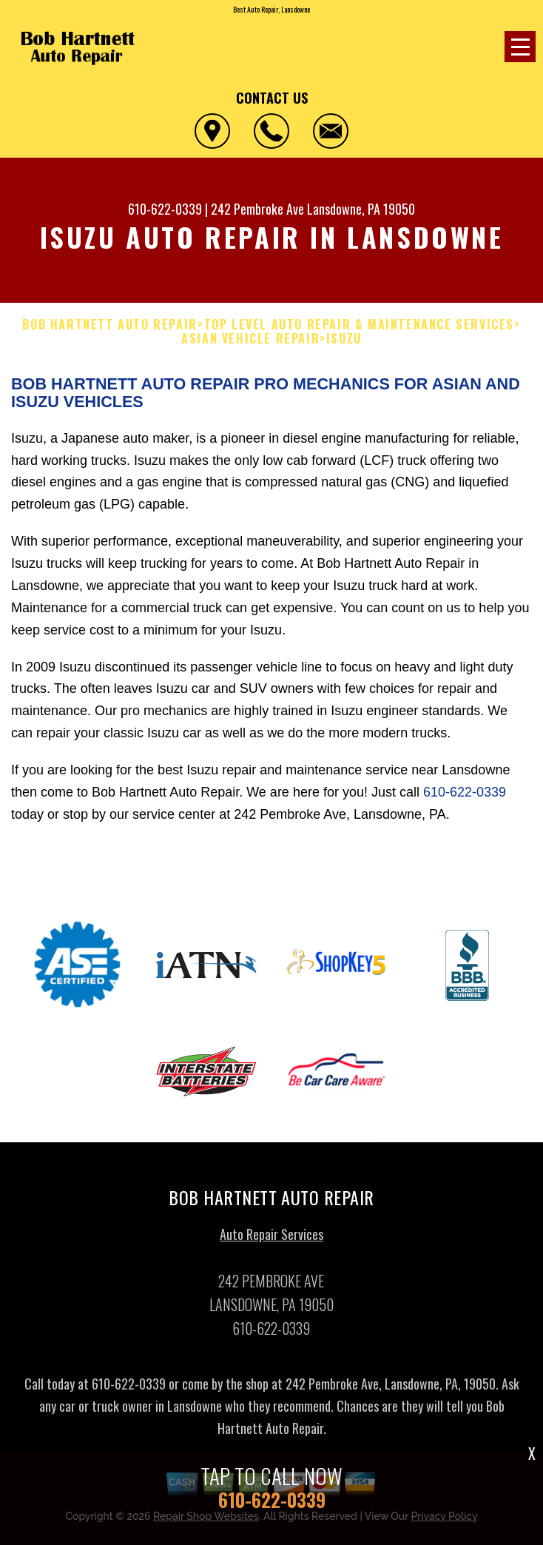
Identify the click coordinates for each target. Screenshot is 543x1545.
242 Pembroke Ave (257, 208)
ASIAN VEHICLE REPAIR (250, 339)
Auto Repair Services (271, 1238)
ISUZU (344, 339)
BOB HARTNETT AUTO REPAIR (109, 325)
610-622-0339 (165, 208)
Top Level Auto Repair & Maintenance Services (359, 325)
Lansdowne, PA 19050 (361, 208)
